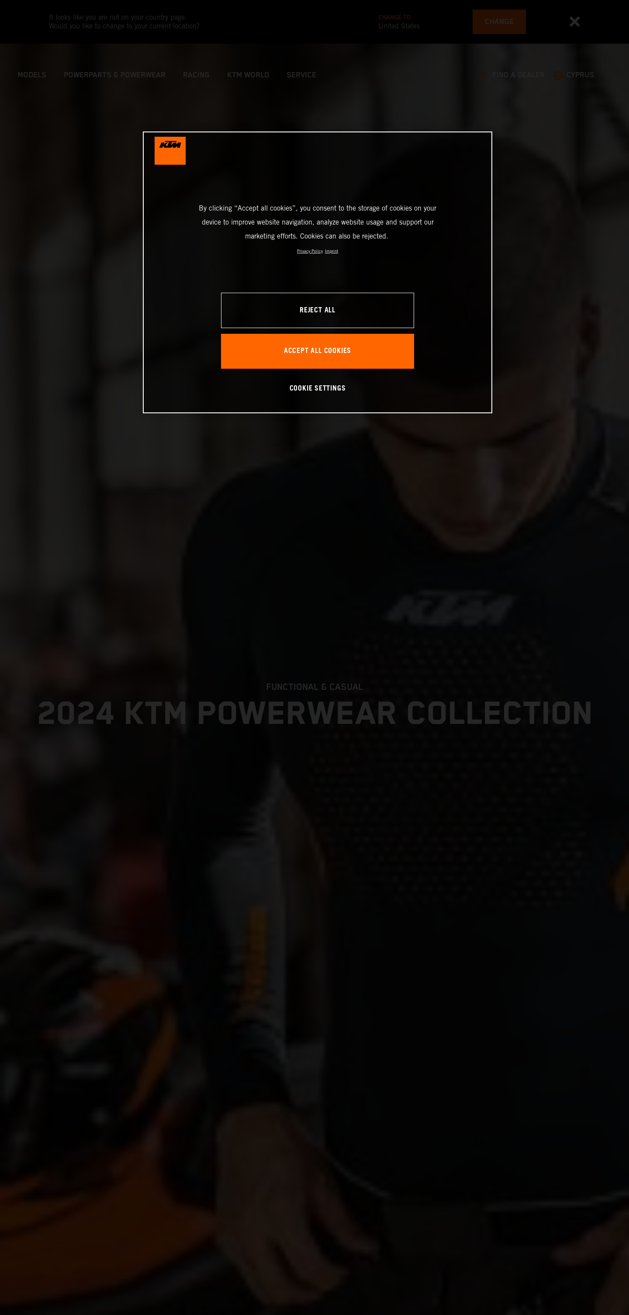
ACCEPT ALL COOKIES (317, 351)
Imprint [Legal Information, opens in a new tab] (331, 251)
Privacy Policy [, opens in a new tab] (310, 251)
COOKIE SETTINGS (318, 388)
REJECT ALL (317, 310)
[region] (317, 272)
